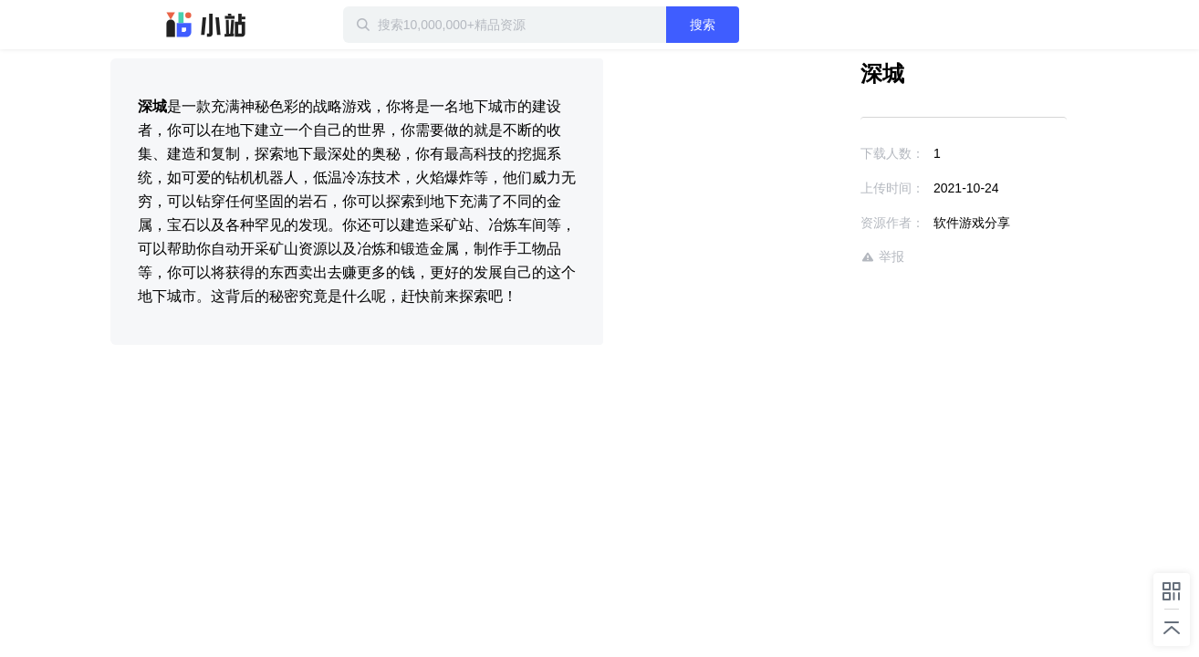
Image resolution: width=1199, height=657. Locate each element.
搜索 (761, 24)
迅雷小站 (206, 24)
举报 (829, 257)
